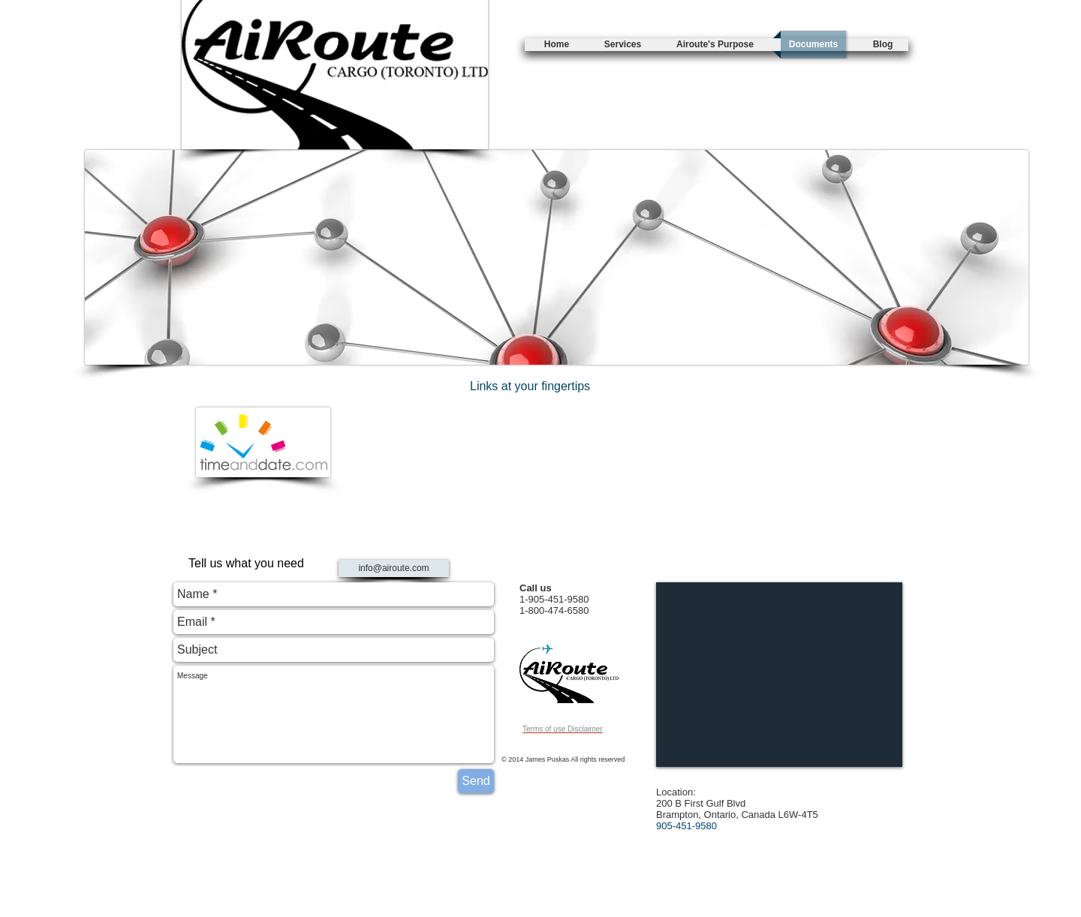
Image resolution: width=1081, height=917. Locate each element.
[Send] (476, 781)
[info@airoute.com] (394, 568)
